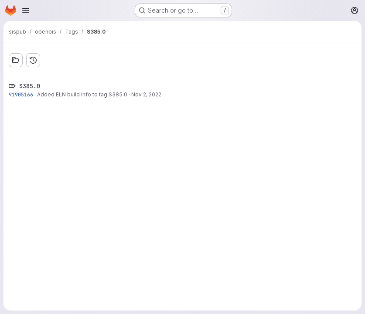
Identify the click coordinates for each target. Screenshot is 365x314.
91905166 (21, 94)
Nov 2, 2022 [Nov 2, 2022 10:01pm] (146, 94)
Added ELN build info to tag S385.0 (82, 94)
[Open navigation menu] (26, 10)
